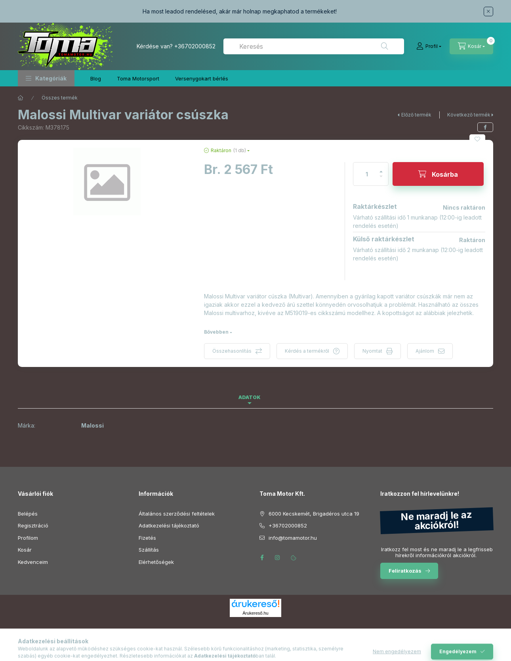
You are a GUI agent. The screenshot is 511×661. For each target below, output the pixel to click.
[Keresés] (384, 46)
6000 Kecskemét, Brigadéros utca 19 (314, 513)
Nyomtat (372, 351)
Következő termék (468, 115)
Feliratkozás (405, 570)
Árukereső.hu (255, 613)
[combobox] (313, 46)
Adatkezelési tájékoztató (169, 525)
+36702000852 (194, 46)
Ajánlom (425, 351)
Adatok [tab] (249, 397)
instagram (278, 557)
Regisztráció (33, 525)
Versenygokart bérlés (201, 78)
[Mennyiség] (367, 173)
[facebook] (485, 127)
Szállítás (149, 549)
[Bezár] (488, 11)
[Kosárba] (438, 174)
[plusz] (381, 168)
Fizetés (147, 538)
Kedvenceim (33, 562)
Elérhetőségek (156, 562)
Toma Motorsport (138, 78)
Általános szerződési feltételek (177, 513)
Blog (95, 78)
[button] (46, 78)
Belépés (28, 513)
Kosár (25, 549)
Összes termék (60, 98)
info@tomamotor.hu (293, 538)
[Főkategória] (20, 97)
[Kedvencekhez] (477, 139)
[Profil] (429, 46)
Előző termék (416, 115)
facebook (262, 557)
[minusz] (381, 179)
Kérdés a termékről (307, 351)
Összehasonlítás (232, 351)
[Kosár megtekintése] (471, 46)
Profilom (28, 538)
